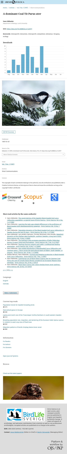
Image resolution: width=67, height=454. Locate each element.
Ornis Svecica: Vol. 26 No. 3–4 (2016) (19, 267)
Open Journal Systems (10, 356)
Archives (11, 8)
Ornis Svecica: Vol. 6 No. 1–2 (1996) (42, 232)
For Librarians (7, 347)
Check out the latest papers (12, 373)
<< (4, 270)
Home (5, 8)
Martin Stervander (43, 432)
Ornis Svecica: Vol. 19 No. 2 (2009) (18, 238)
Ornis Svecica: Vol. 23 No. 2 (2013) (26, 263)
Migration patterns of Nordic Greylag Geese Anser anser (22, 327)
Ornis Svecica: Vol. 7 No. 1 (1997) (35, 256)
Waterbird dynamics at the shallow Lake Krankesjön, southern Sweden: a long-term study (35, 235)
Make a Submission (10, 293)
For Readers (6, 341)
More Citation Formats (10, 154)
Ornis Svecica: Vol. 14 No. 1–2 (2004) (28, 246)
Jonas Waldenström (17, 432)
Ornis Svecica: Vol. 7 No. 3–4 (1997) (47, 242)
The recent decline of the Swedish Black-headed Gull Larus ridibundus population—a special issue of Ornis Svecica (33, 219)
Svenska (6, 284)
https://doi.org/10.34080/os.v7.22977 (19, 29)
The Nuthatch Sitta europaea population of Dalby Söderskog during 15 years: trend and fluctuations (33, 241)
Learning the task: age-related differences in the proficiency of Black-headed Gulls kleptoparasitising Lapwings (34, 225)
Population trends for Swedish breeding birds (18, 305)
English (5, 281)
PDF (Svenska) (9, 132)
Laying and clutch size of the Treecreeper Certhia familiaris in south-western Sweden (32, 315)
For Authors (6, 344)
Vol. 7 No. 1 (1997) (22, 8)
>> (12, 270)
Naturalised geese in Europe (13, 310)
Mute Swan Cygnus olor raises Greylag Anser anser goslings (39, 265)
